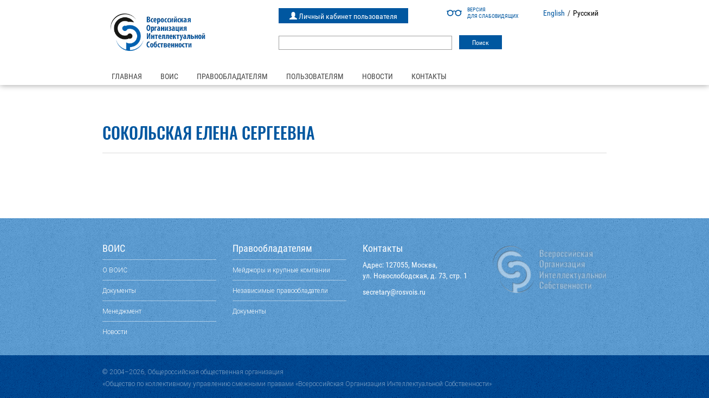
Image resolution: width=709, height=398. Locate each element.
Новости (377, 76)
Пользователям (315, 76)
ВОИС (169, 76)
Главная (127, 76)
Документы (119, 290)
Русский (585, 13)
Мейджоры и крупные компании (281, 270)
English (554, 13)
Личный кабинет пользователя (343, 16)
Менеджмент (121, 311)
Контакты (429, 76)
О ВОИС (114, 270)
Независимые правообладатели (280, 290)
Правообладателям (232, 76)
